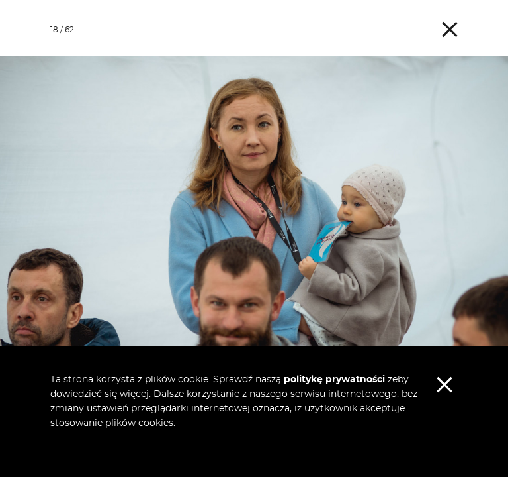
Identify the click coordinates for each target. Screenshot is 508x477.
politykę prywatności (334, 379)
